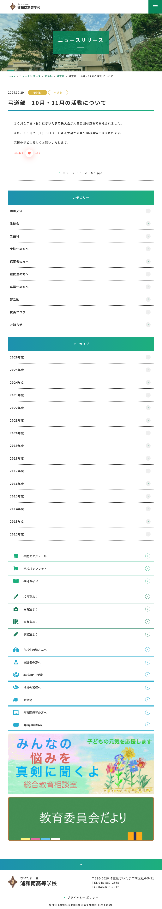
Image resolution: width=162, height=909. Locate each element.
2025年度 (21, 370)
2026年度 (21, 357)
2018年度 (21, 458)
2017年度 (21, 471)
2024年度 (21, 382)
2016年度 (21, 484)
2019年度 (21, 446)
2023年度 (21, 395)
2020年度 (21, 433)
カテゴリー (81, 197)
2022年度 (21, 408)
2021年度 (21, 420)
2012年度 (21, 534)
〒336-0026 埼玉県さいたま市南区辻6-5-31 (119, 877)
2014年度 (21, 509)
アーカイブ (81, 343)
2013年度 (21, 521)
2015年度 (21, 496)
